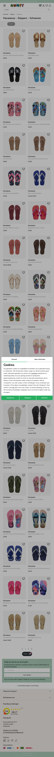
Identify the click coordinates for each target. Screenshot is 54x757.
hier (13, 387)
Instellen (44, 398)
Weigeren (27, 398)
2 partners (34, 373)
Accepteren (10, 398)
